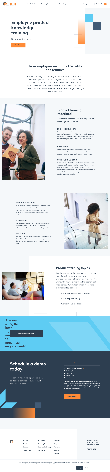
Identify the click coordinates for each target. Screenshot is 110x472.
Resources (74, 4)
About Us (26, 444)
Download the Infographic (26, 333)
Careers (25, 447)
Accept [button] (79, 468)
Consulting (62, 4)
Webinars (57, 447)
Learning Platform (46, 4)
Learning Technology (44, 447)
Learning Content (29, 4)
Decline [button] (87, 468)
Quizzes (56, 453)
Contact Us (99, 4)
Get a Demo (18, 45)
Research (56, 450)
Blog (55, 444)
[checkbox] (82, 374)
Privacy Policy (27, 450)
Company (86, 4)
